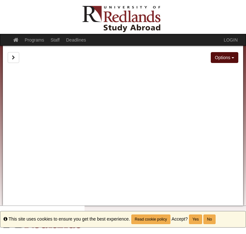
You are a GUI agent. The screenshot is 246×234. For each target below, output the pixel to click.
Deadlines (76, 40)
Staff (55, 40)
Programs (34, 40)
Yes (196, 219)
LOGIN (231, 40)
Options (224, 57)
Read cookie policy (151, 219)
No (209, 219)
